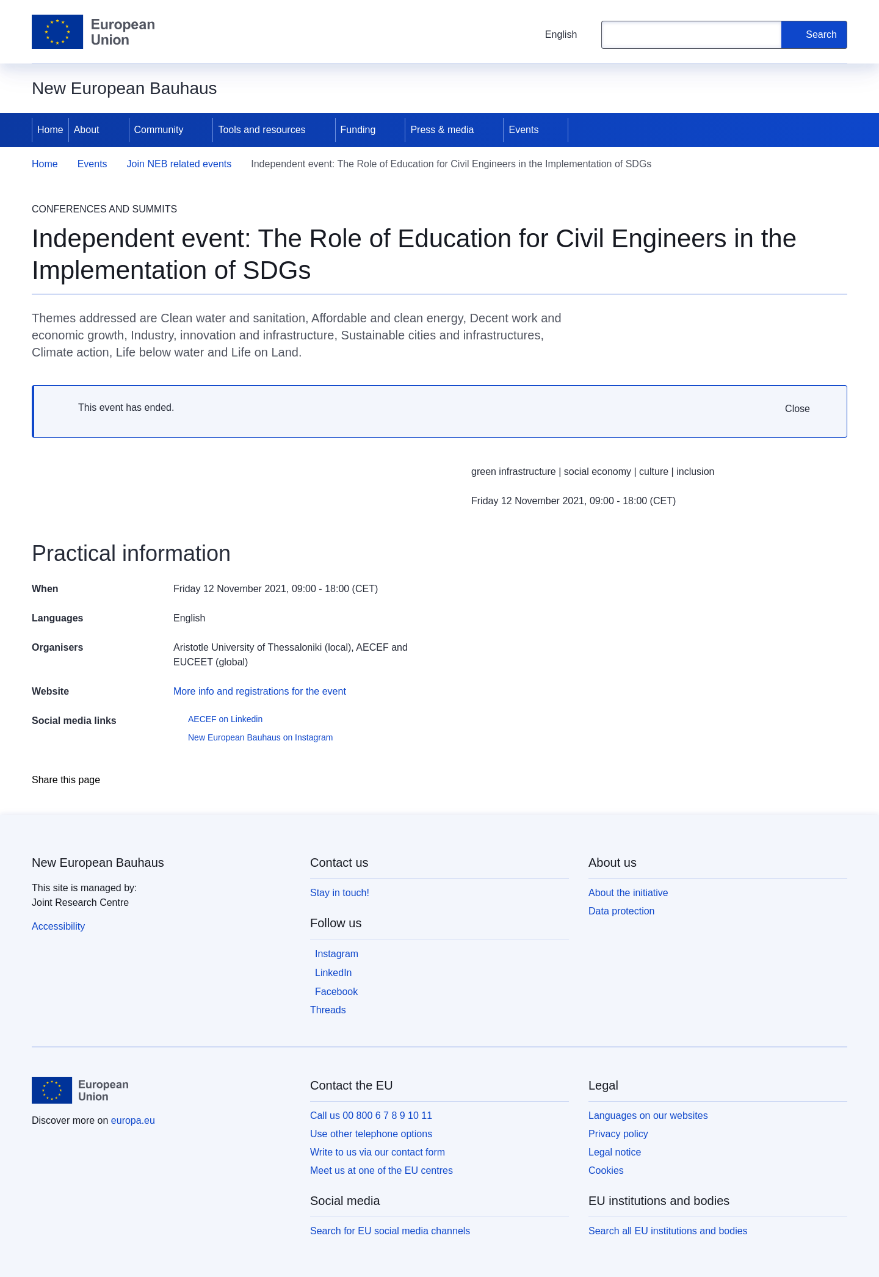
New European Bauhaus (98, 862)
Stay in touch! (339, 893)
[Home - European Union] (93, 32)
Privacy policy (618, 1134)
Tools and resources (261, 130)
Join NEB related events (179, 164)
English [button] (553, 34)
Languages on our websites (648, 1115)
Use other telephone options (371, 1134)
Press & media (442, 130)
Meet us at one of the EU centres (381, 1170)
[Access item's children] (115, 130)
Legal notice (614, 1152)
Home (50, 130)
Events (523, 130)
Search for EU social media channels (390, 1231)
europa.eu (133, 1120)
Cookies (606, 1170)
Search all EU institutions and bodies (668, 1231)
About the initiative (628, 893)
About (86, 130)
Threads (328, 1010)
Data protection (621, 911)
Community (159, 130)
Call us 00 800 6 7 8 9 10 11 (371, 1115)
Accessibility (58, 926)
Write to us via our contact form (377, 1152)
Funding (358, 130)
